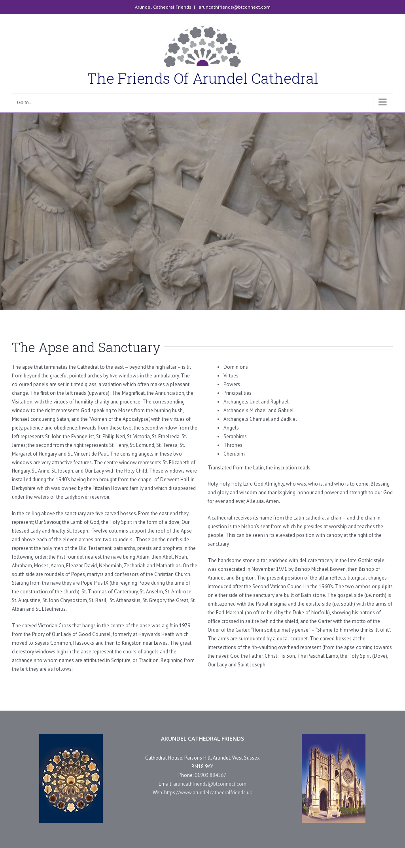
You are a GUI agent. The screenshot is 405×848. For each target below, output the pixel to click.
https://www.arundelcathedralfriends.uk (208, 792)
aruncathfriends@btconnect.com (234, 7)
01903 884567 (210, 775)
